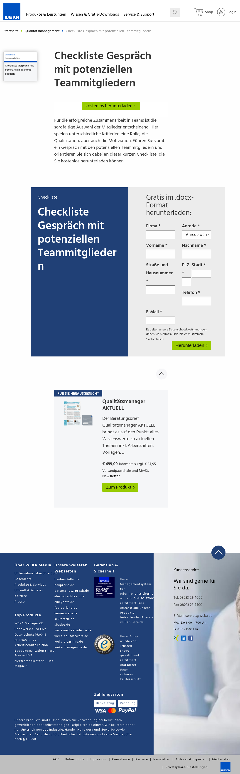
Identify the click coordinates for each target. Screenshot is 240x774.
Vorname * (160, 250)
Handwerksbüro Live (31, 629)
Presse (20, 601)
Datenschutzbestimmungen (188, 329)
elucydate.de (64, 602)
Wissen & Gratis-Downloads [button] (95, 15)
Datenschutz (74, 759)
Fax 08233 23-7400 (188, 605)
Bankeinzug (105, 703)
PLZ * (186, 273)
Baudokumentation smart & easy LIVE (34, 653)
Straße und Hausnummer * (160, 277)
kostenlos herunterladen (112, 106)
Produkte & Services (30, 584)
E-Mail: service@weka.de (193, 616)
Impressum (98, 759)
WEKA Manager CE (29, 623)
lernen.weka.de (66, 613)
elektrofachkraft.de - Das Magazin (34, 663)
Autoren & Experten (191, 759)
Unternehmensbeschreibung (34, 573)
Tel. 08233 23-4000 (188, 598)
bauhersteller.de (67, 579)
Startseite (11, 31)
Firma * (160, 231)
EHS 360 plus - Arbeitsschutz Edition (31, 643)
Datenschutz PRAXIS (30, 634)
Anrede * (196, 231)
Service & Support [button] (138, 15)
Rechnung (128, 703)
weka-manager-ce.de (70, 647)
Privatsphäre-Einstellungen (187, 767)
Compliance (121, 759)
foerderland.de (65, 607)
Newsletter (161, 759)
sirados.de (62, 624)
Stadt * (201, 269)
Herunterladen (191, 345)
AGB (56, 759)
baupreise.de (64, 585)
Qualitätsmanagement (43, 31)
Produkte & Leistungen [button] (46, 15)
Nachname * (196, 250)
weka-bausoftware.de (71, 636)
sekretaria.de (64, 619)
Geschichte (23, 579)
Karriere (21, 596)
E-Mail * (160, 317)
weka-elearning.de (68, 641)
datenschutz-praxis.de (71, 591)
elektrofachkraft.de (69, 596)
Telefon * (196, 297)
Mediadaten (221, 759)
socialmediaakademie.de (73, 630)
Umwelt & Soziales (29, 590)
